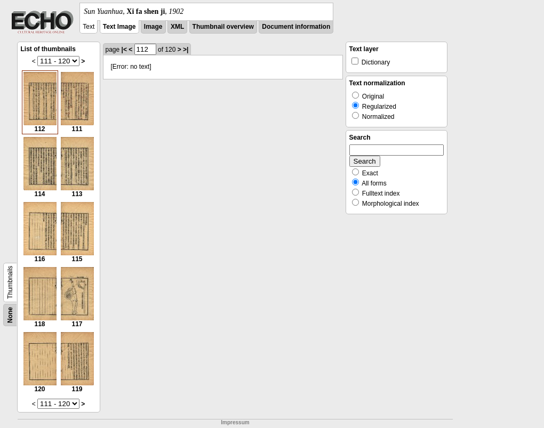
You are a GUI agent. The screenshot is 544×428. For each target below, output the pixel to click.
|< (124, 49)
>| (185, 49)
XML (177, 26)
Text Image (119, 26)
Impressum (235, 422)
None (10, 315)
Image (153, 26)
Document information (296, 26)
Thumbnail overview (223, 26)
